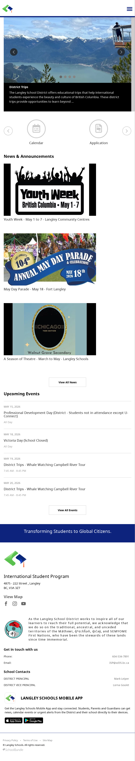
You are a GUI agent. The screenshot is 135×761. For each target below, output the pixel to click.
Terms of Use (30, 740)
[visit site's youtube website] (23, 604)
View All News (68, 382)
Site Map (47, 740)
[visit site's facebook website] (6, 604)
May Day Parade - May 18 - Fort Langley (35, 289)
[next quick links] (126, 130)
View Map (13, 596)
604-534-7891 (120, 656)
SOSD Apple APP (14, 720)
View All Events (67, 510)
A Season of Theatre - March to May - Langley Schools (46, 359)
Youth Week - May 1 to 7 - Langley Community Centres (47, 219)
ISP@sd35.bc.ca (119, 663)
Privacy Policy (10, 740)
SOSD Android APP (33, 720)
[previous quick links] (8, 130)
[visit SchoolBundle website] (66, 750)
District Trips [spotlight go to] (18, 87)
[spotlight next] (121, 52)
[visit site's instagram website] (14, 604)
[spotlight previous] (14, 52)
